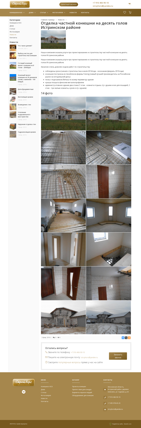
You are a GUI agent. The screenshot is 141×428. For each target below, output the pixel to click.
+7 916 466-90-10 (101, 2)
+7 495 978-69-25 (114, 403)
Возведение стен (24, 105)
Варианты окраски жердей (82, 392)
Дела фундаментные (25, 89)
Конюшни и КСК (16, 13)
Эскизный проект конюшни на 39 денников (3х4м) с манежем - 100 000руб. (27, 78)
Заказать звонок (118, 356)
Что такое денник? (25, 46)
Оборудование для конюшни (83, 395)
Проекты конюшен (79, 386)
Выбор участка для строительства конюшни (27, 54)
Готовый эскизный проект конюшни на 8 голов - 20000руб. (26, 65)
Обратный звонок (69, 4)
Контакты (85, 13)
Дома (31, 13)
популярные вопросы (69, 362)
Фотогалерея (57, 13)
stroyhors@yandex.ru (103, 6)
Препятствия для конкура (81, 389)
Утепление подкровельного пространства (24, 114)
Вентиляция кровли (25, 97)
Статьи (43, 13)
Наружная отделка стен (27, 124)
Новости (73, 13)
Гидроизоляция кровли (27, 132)
